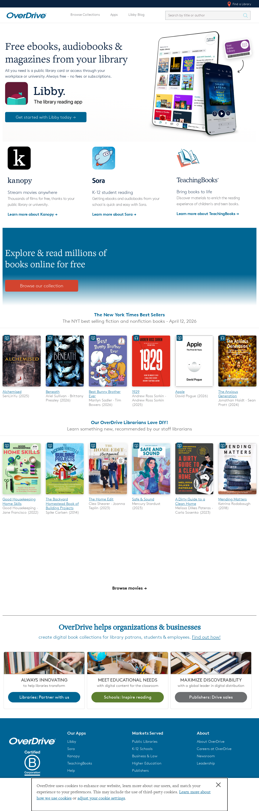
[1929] (151, 387)
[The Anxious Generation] (237, 387)
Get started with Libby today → (46, 117)
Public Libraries (144, 742)
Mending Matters (232, 499)
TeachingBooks (79, 764)
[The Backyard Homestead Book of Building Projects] (65, 495)
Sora (71, 749)
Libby (71, 742)
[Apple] (194, 387)
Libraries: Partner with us (44, 697)
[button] (97, 733)
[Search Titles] (246, 15)
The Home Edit (101, 499)
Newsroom (206, 756)
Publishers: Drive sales (211, 697)
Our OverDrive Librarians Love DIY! (129, 422)
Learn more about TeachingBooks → (208, 213)
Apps (114, 15)
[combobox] (204, 15)
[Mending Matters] (237, 495)
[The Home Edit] (108, 495)
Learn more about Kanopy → (33, 214)
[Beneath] (65, 387)
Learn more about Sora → (114, 214)
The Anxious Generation (228, 394)
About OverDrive (210, 742)
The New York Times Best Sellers (129, 314)
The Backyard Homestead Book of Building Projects (62, 503)
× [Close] (218, 785)
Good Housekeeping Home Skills (19, 501)
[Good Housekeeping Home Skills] (22, 495)
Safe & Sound (143, 499)
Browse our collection (41, 285)
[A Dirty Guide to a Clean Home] (194, 495)
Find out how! (206, 637)
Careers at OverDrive (214, 749)
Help (71, 771)
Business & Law (144, 756)
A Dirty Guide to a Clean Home (190, 501)
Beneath (53, 392)
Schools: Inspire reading (127, 697)
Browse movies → (129, 588)
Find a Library (239, 4)
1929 (136, 392)
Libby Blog (136, 15)
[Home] (26, 14)
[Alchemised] (22, 387)
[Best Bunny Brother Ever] (108, 387)
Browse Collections (85, 15)
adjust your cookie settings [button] (101, 798)
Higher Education (146, 764)
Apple (180, 392)
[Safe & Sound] (151, 495)
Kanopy (73, 756)
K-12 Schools (142, 749)
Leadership (206, 764)
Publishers (140, 771)
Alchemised (12, 392)
